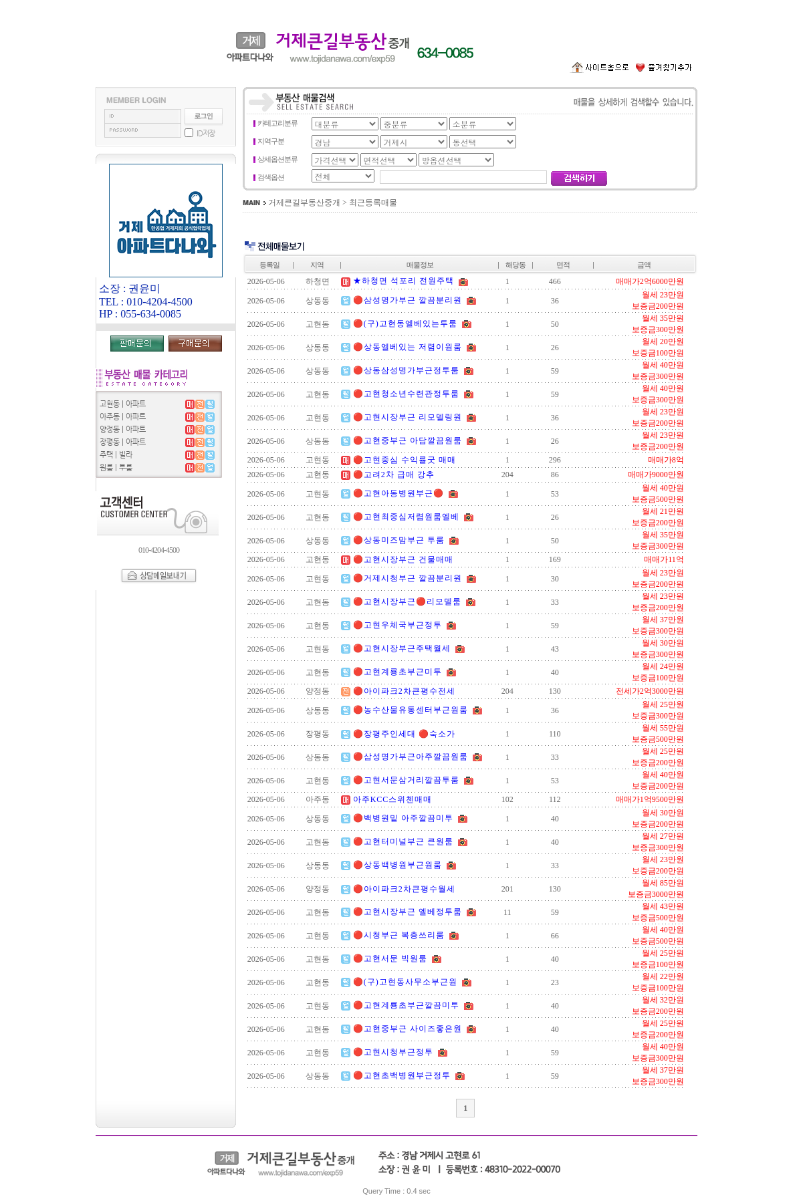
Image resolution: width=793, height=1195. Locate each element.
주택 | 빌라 (116, 454)
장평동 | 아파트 (123, 442)
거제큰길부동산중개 (304, 202)
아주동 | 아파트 (123, 416)
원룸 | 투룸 (116, 467)
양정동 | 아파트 (123, 429)
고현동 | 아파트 (123, 404)
